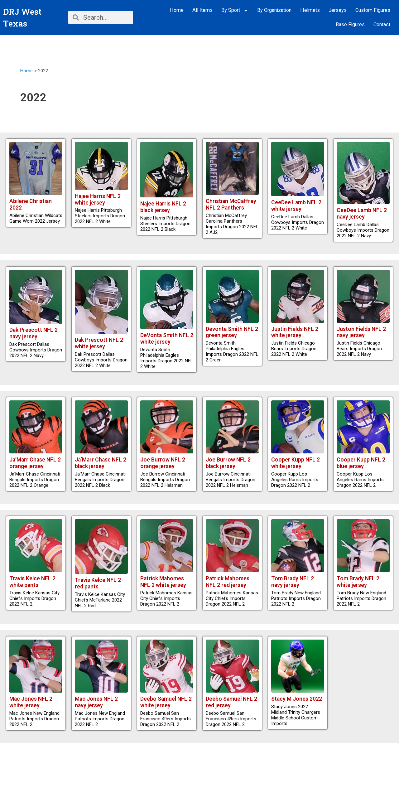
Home (177, 10)
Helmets (310, 10)
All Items (202, 10)
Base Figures (350, 24)
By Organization (274, 10)
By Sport (234, 10)
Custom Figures (372, 10)
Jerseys (338, 10)
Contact (381, 24)
